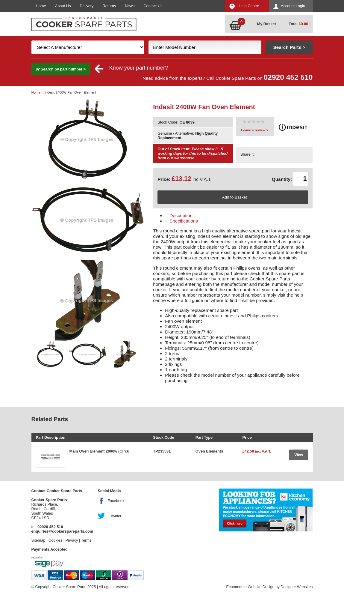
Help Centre (249, 6)
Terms (86, 540)
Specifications (183, 220)
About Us (63, 6)
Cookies (55, 540)
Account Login (293, 6)
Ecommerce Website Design (250, 587)
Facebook (115, 500)
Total (298, 24)
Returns (109, 6)
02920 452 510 (288, 77)
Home (41, 6)
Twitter (116, 516)
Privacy (72, 540)
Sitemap (38, 540)
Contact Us (152, 6)
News (129, 6)
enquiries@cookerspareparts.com (62, 531)
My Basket (266, 24)
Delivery (86, 6)
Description (181, 215)
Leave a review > (254, 130)
